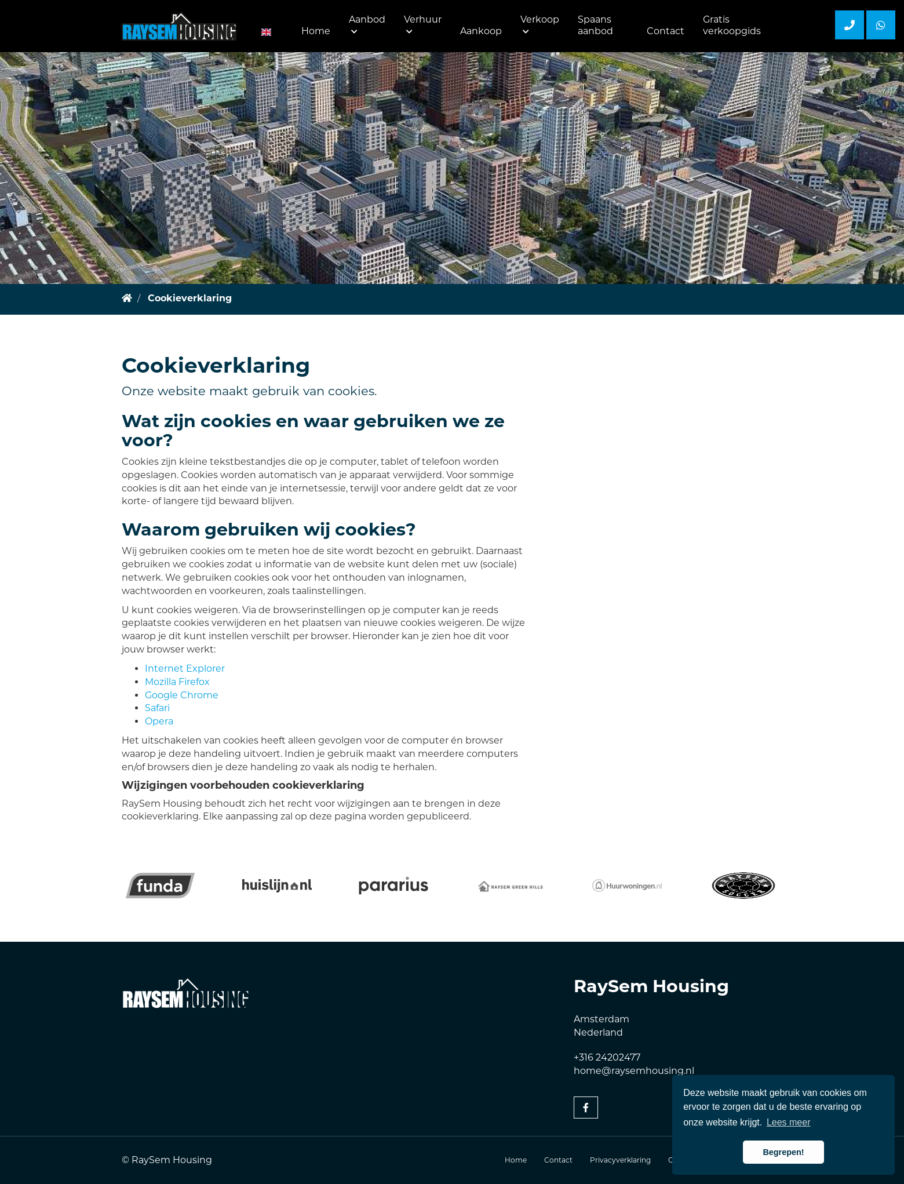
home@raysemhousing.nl (634, 1070)
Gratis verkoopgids (732, 25)
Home (315, 31)
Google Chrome (181, 695)
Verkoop (539, 24)
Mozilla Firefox (177, 681)
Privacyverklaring (620, 1160)
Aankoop (481, 31)
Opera (159, 721)
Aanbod (367, 24)
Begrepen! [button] (783, 1152)
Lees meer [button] (789, 1122)
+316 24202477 (607, 1057)
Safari (157, 707)
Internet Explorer (185, 668)
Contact (665, 31)
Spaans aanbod (595, 25)
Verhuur (423, 24)
